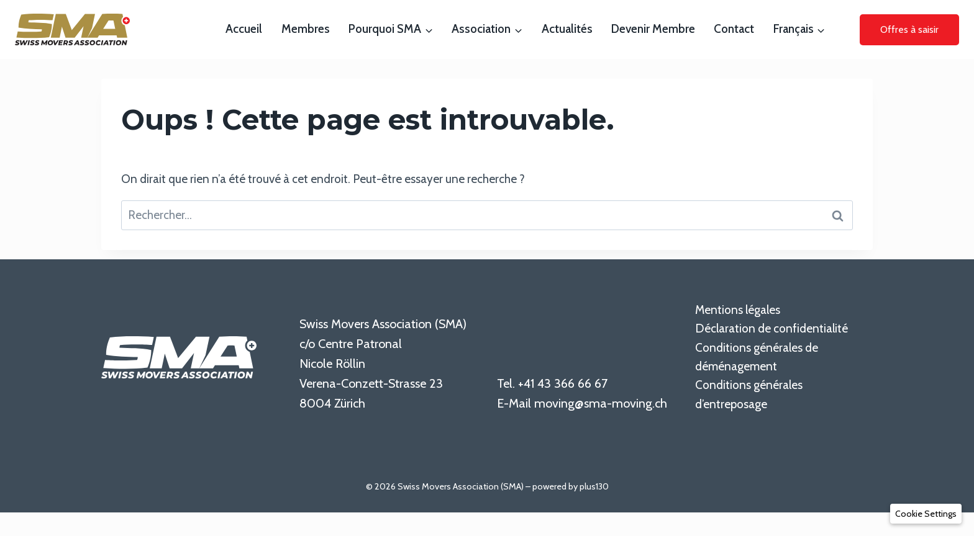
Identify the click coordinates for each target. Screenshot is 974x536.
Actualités (567, 29)
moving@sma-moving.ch (600, 403)
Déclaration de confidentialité (771, 328)
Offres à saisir (909, 29)
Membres (305, 29)
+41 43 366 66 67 (563, 383)
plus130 (594, 486)
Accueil (243, 29)
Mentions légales (737, 310)
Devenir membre (653, 29)
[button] (926, 514)
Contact (734, 29)
